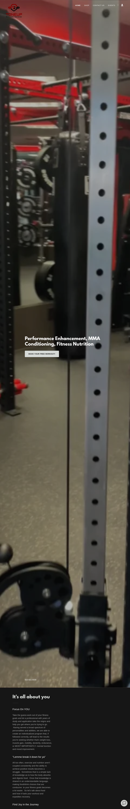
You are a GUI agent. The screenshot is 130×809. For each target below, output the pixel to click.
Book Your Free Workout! (42, 354)
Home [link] (78, 5)
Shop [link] (86, 5)
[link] (14, 5)
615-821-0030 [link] (30, 680)
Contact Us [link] (98, 5)
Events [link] (111, 5)
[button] (122, 5)
